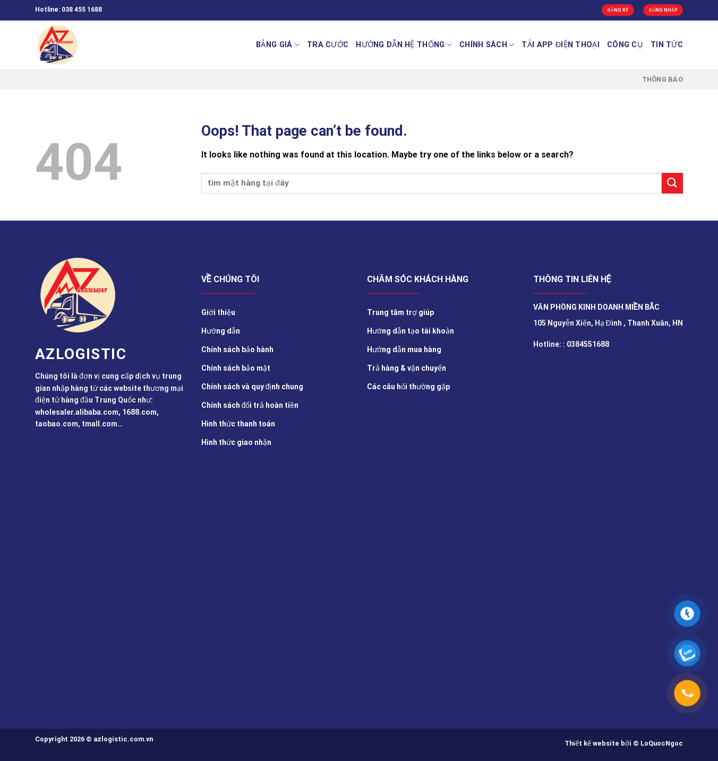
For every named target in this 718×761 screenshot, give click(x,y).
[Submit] (672, 183)
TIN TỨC (667, 44)
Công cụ (625, 44)
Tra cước (327, 44)
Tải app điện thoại (561, 44)
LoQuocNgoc (661, 743)
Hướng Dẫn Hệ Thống (404, 45)
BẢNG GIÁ (278, 45)
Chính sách (486, 45)
